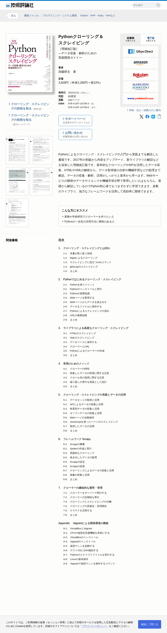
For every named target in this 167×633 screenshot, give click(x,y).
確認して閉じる (149, 624)
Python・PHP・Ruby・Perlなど (97, 15)
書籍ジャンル (31, 15)
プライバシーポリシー (94, 626)
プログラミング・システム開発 (60, 15)
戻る (13, 15)
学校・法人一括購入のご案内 (145, 110)
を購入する (130, 39)
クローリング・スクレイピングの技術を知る (30, 106)
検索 (158, 5)
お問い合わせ (75, 134)
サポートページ (75, 120)
